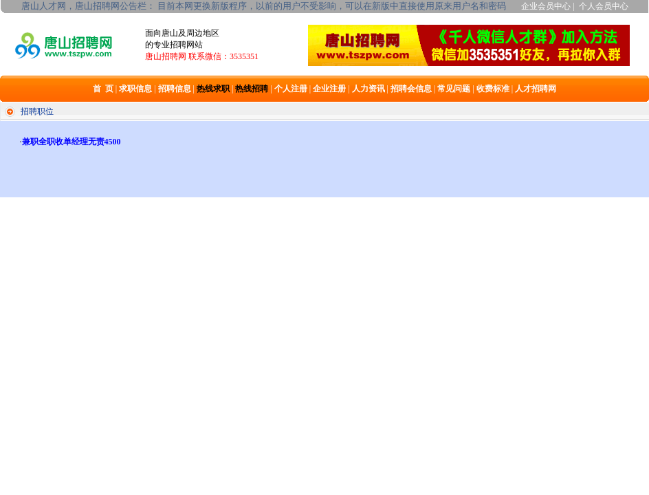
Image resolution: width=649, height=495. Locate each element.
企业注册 (329, 89)
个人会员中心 (603, 6)
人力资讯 (368, 89)
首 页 (103, 89)
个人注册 (290, 89)
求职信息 (135, 89)
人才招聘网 (535, 89)
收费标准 (492, 89)
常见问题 (453, 89)
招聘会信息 (411, 89)
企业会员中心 (546, 6)
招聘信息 (174, 89)
